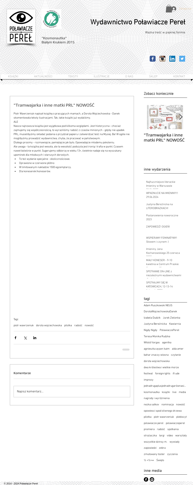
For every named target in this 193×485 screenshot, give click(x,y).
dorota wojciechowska (49, 325)
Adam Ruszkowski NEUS (158, 305)
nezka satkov (151, 404)
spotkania (173, 429)
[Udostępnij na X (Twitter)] (25, 338)
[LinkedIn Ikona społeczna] (172, 59)
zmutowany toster (154, 454)
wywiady (175, 442)
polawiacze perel (153, 423)
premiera (149, 429)
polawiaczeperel (175, 423)
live (174, 392)
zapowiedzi (150, 448)
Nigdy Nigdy (150, 330)
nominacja (167, 404)
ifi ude (176, 373)
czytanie (176, 355)
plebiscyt (181, 417)
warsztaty (181, 435)
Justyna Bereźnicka (155, 324)
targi (161, 435)
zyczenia (172, 454)
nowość (89, 325)
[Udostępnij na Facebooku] (15, 338)
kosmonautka (152, 392)
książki (166, 392)
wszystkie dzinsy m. (155, 442)
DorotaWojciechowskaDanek (160, 311)
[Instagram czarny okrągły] (152, 479)
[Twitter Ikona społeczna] (182, 59)
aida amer (178, 349)
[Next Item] (181, 117)
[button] (169, 8)
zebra (162, 448)
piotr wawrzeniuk (24, 325)
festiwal (148, 373)
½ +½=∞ (149, 460)
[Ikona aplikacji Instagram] (162, 59)
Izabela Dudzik (152, 318)
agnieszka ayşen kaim (157, 349)
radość (78, 325)
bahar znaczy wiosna (156, 355)
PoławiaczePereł (169, 330)
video (170, 435)
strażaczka (150, 435)
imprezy (148, 380)
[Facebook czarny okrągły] (146, 479)
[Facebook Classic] (153, 59)
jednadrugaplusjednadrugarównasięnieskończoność (165, 386)
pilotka (68, 325)
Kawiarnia (175, 324)
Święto (160, 460)
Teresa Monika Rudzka (157, 336)
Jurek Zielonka (171, 318)
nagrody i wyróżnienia (157, 398)
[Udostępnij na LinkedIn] (35, 338)
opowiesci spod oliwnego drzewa (163, 411)
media (182, 392)
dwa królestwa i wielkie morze (161, 367)
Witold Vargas (152, 342)
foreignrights (162, 373)
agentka (166, 342)
